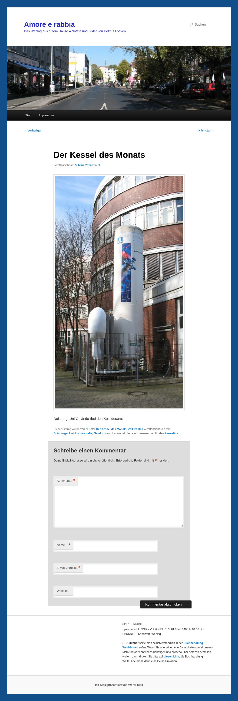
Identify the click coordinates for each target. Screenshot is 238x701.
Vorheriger (32, 130)
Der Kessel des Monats (111, 429)
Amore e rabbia (49, 24)
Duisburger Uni (63, 433)
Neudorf (99, 433)
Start (28, 115)
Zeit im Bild (135, 429)
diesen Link (171, 656)
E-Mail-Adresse (68, 568)
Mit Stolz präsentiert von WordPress (119, 685)
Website (62, 591)
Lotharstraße (83, 433)
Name (64, 545)
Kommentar (66, 481)
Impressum (46, 115)
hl (99, 165)
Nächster (206, 130)
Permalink (171, 433)
